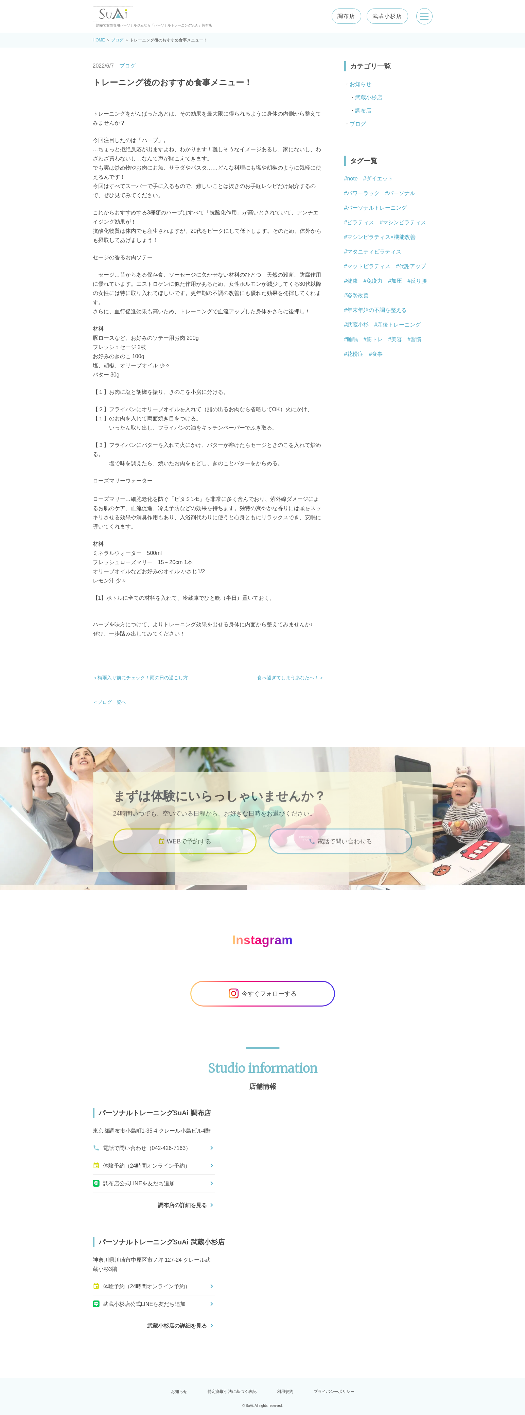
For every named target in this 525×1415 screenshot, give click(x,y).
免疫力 (374, 281)
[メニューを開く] (424, 16)
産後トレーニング (399, 325)
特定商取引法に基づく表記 (232, 1391)
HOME (99, 40)
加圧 (396, 281)
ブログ (117, 40)
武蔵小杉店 (387, 16)
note (352, 178)
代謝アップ (412, 266)
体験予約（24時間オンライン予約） (142, 1165)
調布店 (346, 16)
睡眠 (352, 339)
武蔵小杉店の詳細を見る (177, 1326)
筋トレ (374, 339)
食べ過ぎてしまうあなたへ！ (288, 677)
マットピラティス (368, 266)
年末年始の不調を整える (377, 310)
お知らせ (360, 84)
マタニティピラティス (374, 252)
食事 (377, 354)
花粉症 (355, 354)
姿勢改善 (358, 295)
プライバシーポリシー (334, 1391)
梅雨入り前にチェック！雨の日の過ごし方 (143, 677)
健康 (352, 281)
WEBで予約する (184, 849)
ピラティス (360, 222)
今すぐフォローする (263, 994)
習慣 (415, 339)
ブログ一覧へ (112, 702)
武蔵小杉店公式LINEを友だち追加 (139, 1303)
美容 (396, 339)
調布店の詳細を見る (182, 1205)
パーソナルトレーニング (377, 208)
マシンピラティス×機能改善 (381, 237)
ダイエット (379, 178)
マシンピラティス (404, 222)
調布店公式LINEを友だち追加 (134, 1183)
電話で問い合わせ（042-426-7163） (142, 1148)
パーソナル (401, 193)
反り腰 (418, 281)
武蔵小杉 (358, 325)
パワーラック (363, 193)
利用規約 (285, 1391)
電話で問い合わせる (340, 849)
